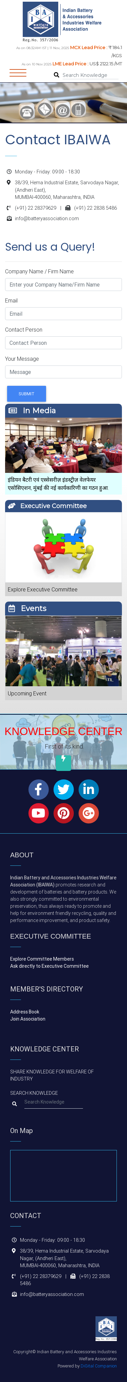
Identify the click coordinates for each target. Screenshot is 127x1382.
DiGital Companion (99, 1366)
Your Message (22, 358)
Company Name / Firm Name (39, 271)
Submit (27, 394)
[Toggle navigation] (17, 75)
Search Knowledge (34, 1093)
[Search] (91, 75)
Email (11, 300)
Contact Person (23, 329)
